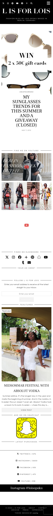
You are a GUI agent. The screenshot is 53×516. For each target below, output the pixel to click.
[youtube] (46, 257)
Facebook (26, 467)
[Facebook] (22, 3)
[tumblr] (23, 262)
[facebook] (19, 257)
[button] (49, 3)
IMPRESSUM (37, 510)
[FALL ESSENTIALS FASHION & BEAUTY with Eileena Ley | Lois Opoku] (26, 225)
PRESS (26, 510)
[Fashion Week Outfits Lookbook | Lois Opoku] (26, 196)
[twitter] (7, 257)
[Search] (31, 3)
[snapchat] (39, 257)
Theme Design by (26, 513)
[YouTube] (17, 3)
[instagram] (13, 257)
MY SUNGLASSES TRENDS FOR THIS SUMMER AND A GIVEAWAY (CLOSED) (26, 111)
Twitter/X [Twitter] (26, 454)
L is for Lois (19, 508)
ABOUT (32, 508)
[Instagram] (8, 3)
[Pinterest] (13, 3)
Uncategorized (26, 92)
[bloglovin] (26, 257)
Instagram (26, 461)
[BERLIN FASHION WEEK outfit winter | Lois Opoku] (26, 167)
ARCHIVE (15, 510)
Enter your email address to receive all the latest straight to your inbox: (26, 285)
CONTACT (42, 508)
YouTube (26, 481)
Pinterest (26, 474)
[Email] (29, 262)
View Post (26, 410)
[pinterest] (32, 257)
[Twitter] (3, 3)
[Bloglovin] (27, 3)
